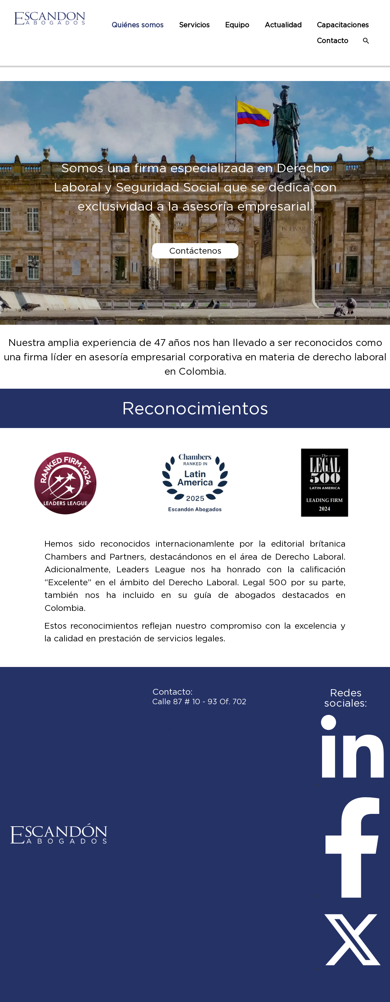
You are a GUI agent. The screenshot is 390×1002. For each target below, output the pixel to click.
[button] (366, 41)
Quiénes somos (138, 25)
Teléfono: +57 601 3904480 (202, 710)
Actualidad (283, 25)
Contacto (332, 41)
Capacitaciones (343, 25)
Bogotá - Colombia (187, 729)
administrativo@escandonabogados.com (228, 720)
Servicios (194, 25)
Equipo (237, 25)
